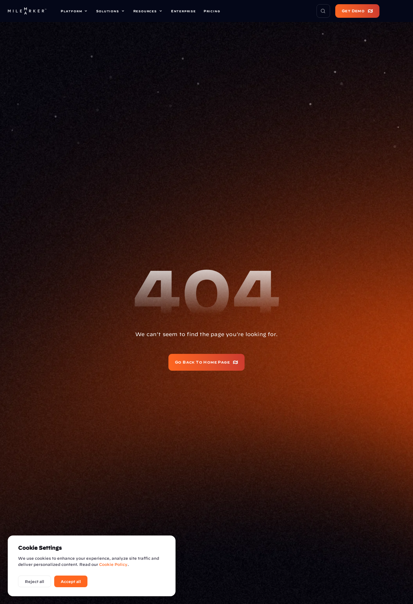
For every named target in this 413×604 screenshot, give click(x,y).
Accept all (71, 581)
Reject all (34, 581)
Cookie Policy (113, 564)
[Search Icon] (323, 11)
